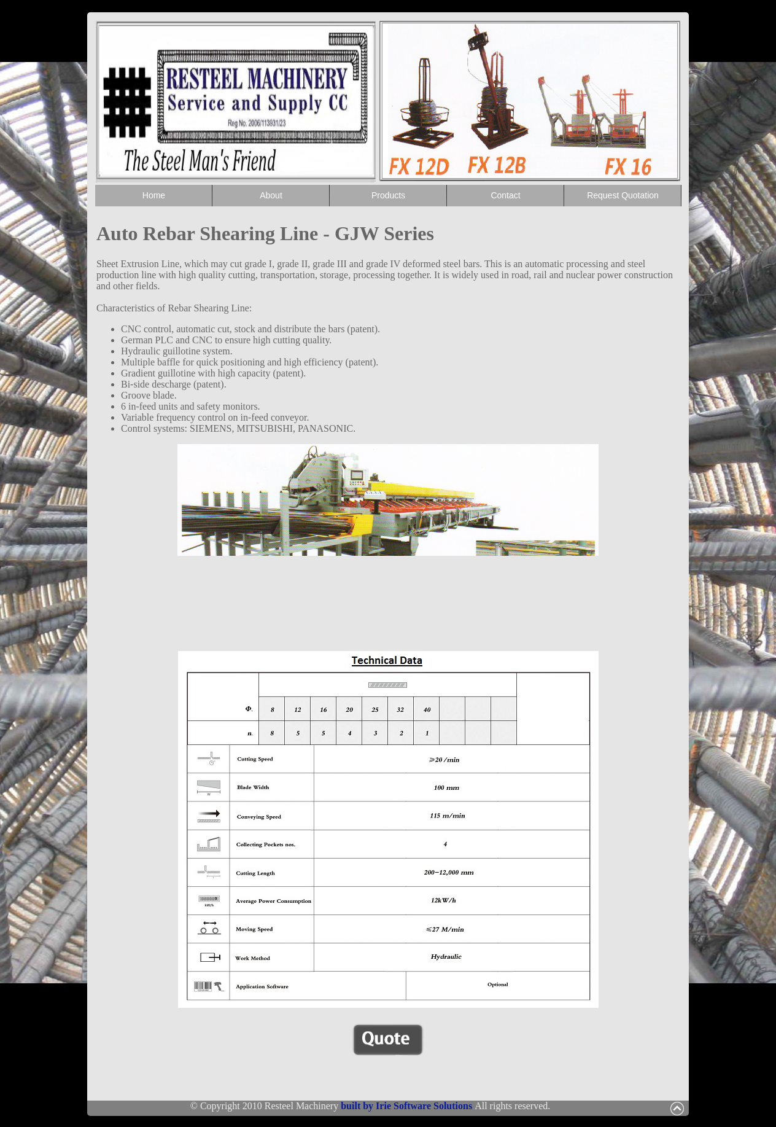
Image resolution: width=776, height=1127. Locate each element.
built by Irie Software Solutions (408, 1106)
